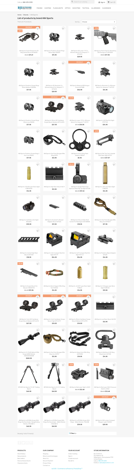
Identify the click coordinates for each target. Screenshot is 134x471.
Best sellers (21, 458)
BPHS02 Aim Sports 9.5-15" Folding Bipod (54, 388)
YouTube (27, 443)
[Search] (83, 2)
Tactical (85, 8)
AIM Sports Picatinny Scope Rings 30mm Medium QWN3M (29, 86)
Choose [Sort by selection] (99, 22)
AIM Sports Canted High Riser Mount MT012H (29, 254)
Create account (73, 458)
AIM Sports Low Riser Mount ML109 (105, 319)
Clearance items (22, 463)
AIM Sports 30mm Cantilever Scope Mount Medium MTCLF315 (79, 320)
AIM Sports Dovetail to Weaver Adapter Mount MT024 (54, 221)
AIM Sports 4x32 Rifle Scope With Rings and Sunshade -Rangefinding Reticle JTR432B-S (29, 422)
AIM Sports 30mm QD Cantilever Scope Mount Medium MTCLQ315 (54, 121)
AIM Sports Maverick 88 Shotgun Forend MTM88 (79, 86)
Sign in (70, 456)
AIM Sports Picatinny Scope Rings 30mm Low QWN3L (29, 121)
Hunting (47, 8)
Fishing (39, 8)
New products (21, 456)
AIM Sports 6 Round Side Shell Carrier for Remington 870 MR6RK (79, 221)
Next (74, 433)
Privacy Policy (47, 463)
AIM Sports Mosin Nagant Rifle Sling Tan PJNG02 (54, 287)
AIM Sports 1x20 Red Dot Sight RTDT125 (105, 121)
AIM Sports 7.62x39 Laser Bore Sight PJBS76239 (29, 187)
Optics (67, 8)
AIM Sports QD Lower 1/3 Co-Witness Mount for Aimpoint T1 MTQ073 (79, 52)
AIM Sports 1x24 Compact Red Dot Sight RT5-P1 (54, 254)
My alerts (71, 461)
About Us (46, 458)
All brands (95, 8)
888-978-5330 (28, 2)
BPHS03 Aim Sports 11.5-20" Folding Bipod (29, 388)
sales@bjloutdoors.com (106, 462)
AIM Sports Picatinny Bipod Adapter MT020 (105, 254)
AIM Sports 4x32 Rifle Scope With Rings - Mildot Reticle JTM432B (80, 421)
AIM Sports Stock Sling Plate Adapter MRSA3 (79, 154)
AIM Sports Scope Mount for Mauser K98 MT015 (29, 287)
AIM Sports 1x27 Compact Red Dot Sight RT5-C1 (79, 254)
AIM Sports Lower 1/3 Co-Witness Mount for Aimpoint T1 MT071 (80, 121)
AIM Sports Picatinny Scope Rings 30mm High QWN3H (54, 51)
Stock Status (21, 454)
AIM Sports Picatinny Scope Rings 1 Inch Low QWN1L (28, 154)
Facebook (19, 443)
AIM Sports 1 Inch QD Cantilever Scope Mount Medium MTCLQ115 (29, 320)
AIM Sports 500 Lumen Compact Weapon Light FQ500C (105, 421)
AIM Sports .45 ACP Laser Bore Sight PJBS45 (80, 287)
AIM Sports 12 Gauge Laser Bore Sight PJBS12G (105, 287)
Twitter (23, 443)
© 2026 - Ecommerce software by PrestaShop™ (67, 469)
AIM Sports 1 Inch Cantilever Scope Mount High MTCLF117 (54, 320)
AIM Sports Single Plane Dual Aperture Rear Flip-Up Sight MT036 (79, 187)
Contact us (46, 465)
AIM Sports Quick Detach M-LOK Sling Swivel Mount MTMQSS (29, 51)
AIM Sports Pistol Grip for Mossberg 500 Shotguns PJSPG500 (105, 51)
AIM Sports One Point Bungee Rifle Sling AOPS (54, 154)
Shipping (45, 454)
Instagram (31, 443)
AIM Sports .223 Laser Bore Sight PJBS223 (105, 187)
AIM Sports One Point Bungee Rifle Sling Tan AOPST (54, 353)
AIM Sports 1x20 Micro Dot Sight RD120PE (29, 221)
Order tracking (72, 454)
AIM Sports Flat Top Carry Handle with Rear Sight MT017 (105, 154)
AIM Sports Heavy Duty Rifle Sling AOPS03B (80, 353)
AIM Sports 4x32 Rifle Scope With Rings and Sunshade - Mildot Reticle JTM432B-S (54, 422)
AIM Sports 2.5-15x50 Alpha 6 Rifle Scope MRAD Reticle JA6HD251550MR (29, 354)
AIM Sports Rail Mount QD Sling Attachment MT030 (105, 353)
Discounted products (24, 461)
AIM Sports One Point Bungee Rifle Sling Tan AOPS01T (105, 221)
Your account (74, 450)
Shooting (76, 8)
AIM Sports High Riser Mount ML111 (54, 187)
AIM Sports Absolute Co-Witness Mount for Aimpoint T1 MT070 (105, 86)
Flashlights (58, 8)
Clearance (106, 8)
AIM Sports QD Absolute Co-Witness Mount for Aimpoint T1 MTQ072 (54, 87)
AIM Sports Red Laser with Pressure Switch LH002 (105, 388)
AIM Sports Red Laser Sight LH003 (79, 387)
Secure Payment (48, 461)
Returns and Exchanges (50, 456)
